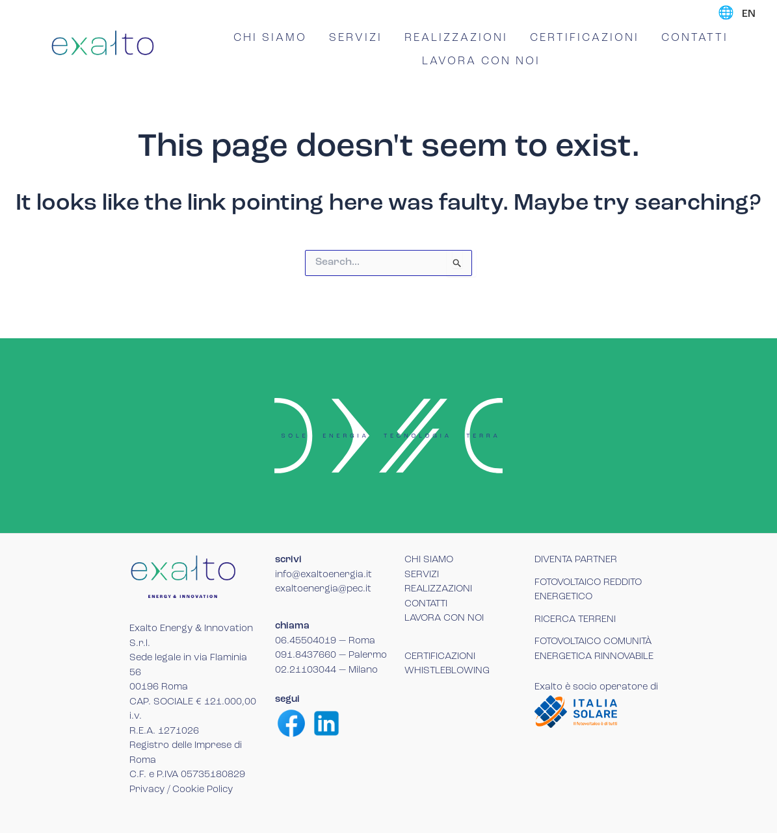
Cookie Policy (202, 790)
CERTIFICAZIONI (584, 38)
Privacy (147, 790)
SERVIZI (355, 38)
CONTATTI (694, 38)
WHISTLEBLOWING (447, 671)
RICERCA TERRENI (575, 620)
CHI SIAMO (270, 38)
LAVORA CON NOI (481, 61)
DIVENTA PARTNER (575, 560)
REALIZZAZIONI (456, 38)
